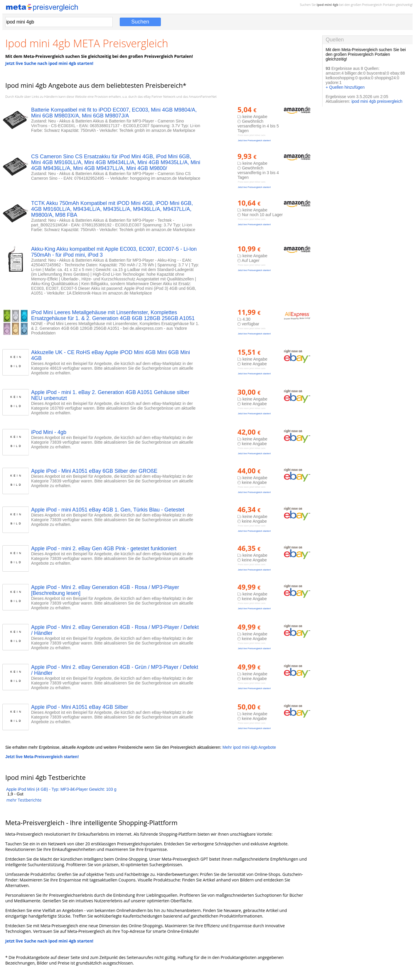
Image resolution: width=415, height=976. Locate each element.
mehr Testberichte (24, 800)
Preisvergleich (372, 4)
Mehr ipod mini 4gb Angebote (249, 747)
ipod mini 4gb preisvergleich (376, 101)
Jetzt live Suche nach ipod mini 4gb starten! (49, 63)
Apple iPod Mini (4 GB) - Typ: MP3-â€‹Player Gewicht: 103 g (61, 789)
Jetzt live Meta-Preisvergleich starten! (42, 756)
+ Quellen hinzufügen (345, 87)
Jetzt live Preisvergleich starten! (254, 140)
